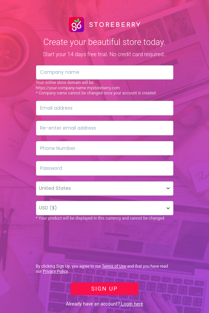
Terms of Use (114, 266)
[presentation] (87, 242)
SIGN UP (104, 288)
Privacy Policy (55, 271)
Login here (131, 304)
